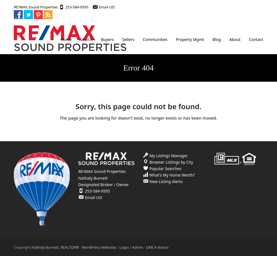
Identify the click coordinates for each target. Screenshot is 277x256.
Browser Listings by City (171, 162)
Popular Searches (165, 168)
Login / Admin (131, 247)
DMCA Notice (157, 247)
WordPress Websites (99, 247)
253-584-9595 (76, 7)
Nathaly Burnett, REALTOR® (55, 247)
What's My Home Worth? (172, 175)
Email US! (107, 7)
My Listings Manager (168, 155)
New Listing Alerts (166, 181)
